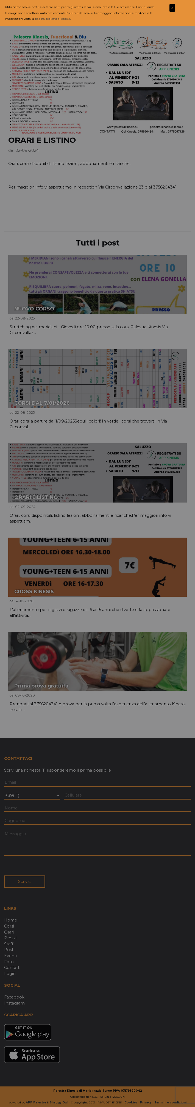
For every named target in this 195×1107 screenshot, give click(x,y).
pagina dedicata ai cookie (52, 19)
